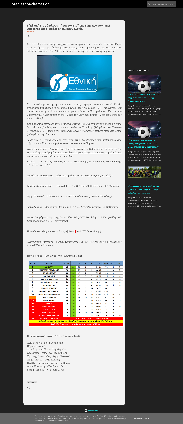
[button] (28, 36)
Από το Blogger (92, 410)
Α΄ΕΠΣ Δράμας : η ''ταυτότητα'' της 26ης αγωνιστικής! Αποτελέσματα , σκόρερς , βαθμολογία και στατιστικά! (143, 189)
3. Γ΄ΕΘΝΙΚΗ (32, 382)
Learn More (137, 418)
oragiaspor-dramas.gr (30, 4)
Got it (146, 418)
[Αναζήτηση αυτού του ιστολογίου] (164, 4)
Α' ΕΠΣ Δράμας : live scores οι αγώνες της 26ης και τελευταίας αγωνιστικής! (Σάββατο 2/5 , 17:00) (143, 98)
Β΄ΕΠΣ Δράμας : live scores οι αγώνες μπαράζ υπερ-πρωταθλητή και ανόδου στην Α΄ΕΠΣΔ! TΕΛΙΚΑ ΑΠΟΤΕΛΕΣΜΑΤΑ (143, 143)
